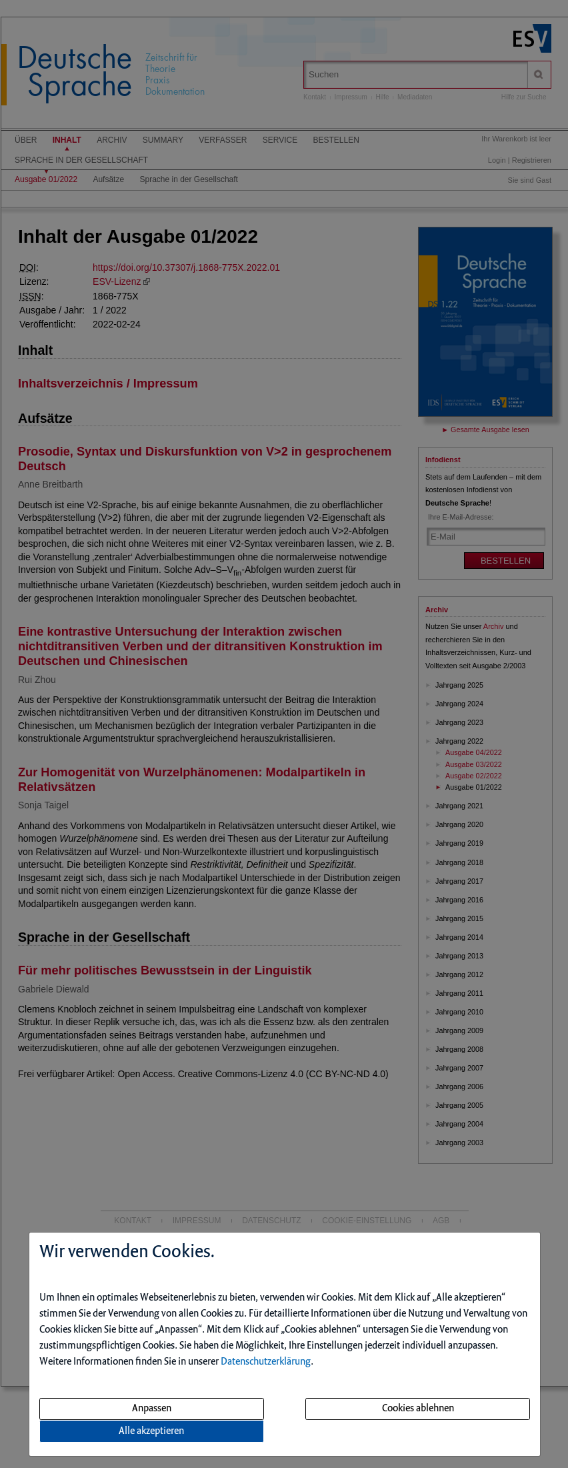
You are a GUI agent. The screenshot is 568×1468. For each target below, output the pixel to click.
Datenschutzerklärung (266, 1362)
